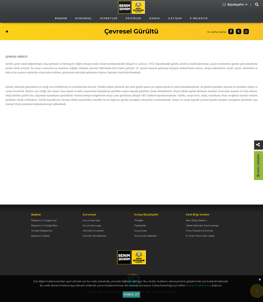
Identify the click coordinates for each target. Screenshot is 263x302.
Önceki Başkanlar (41, 230)
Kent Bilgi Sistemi (196, 220)
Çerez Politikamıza (198, 285)
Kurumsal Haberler (145, 235)
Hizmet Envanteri (93, 230)
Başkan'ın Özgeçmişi (44, 220)
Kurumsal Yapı (91, 220)
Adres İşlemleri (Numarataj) (202, 225)
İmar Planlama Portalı (199, 230)
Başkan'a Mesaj (40, 235)
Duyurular (140, 230)
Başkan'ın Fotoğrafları (44, 225)
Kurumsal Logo (92, 225)
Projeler (138, 220)
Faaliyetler (140, 225)
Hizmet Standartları (94, 235)
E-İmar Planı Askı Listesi (200, 235)
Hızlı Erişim (258, 165)
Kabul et (131, 294)
